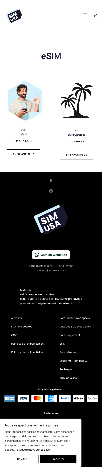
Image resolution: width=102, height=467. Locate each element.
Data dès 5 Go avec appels (75, 326)
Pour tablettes (68, 352)
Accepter (58, 459)
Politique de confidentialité (27, 352)
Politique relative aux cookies (33, 449)
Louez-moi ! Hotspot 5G (74, 360)
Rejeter (22, 459)
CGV (13, 335)
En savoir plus (23, 154)
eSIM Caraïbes (68, 378)
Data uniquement (70, 335)
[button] (51, 180)
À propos (16, 318)
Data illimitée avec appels (75, 318)
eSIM (63, 343)
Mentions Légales (21, 326)
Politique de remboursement (28, 343)
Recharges (66, 369)
